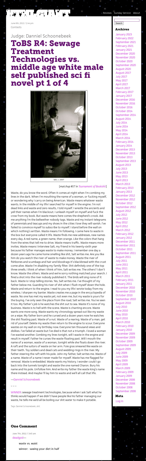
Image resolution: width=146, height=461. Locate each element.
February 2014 (124, 142)
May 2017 (121, 80)
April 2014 (122, 134)
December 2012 (125, 195)
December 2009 (125, 333)
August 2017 (123, 72)
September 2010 (126, 299)
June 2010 (122, 310)
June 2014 (122, 126)
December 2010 (125, 287)
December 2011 (125, 241)
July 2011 (121, 260)
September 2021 (126, 42)
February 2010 (124, 326)
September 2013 (126, 161)
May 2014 (121, 130)
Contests (16, 27)
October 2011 (124, 249)
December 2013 (125, 149)
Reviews (107, 12)
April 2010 (122, 318)
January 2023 (124, 34)
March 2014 (123, 138)
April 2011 (122, 272)
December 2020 (125, 53)
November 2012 (125, 199)
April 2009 (122, 364)
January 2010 (124, 330)
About (136, 12)
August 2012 (123, 211)
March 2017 (123, 88)
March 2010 (123, 322)
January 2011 (124, 283)
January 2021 (124, 49)
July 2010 (121, 307)
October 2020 (124, 61)
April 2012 (122, 226)
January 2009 (124, 376)
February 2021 (124, 46)
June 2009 (122, 356)
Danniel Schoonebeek (27, 379)
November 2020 (125, 57)
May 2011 (121, 268)
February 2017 (124, 92)
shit (38, 406)
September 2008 (126, 391)
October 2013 (124, 157)
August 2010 (123, 303)
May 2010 (121, 314)
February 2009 (124, 372)
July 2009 (121, 353)
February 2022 (124, 38)
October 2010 (124, 295)
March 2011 (123, 276)
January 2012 (124, 237)
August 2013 (123, 165)
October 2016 (124, 107)
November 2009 (125, 337)
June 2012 (122, 218)
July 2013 (121, 168)
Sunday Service (122, 12)
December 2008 (125, 379)
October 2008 (124, 387)
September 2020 (126, 65)
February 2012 (124, 234)
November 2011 (125, 245)
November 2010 (125, 291)
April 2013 (122, 180)
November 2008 (125, 383)
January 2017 (124, 96)
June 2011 (122, 264)
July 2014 (121, 122)
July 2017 (121, 76)
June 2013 (122, 172)
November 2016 (125, 103)
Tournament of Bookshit (92, 186)
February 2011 (124, 280)
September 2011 (126, 253)
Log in (119, 401)
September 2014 (126, 115)
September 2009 (126, 345)
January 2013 (124, 191)
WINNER (16, 392)
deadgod (17, 437)
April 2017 (122, 84)
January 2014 (124, 145)
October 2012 (124, 203)
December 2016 (125, 99)
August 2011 (123, 257)
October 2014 (124, 111)
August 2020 (123, 69)
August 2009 (123, 349)
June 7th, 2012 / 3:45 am (24, 433)
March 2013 (123, 184)
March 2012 (123, 230)
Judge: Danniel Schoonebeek (41, 36)
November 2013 (125, 153)
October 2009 (124, 341)
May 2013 (121, 176)
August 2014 (123, 119)
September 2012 (126, 207)
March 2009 (123, 368)
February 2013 (124, 188)
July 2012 (121, 214)
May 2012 (121, 222)
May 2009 (121, 360)
